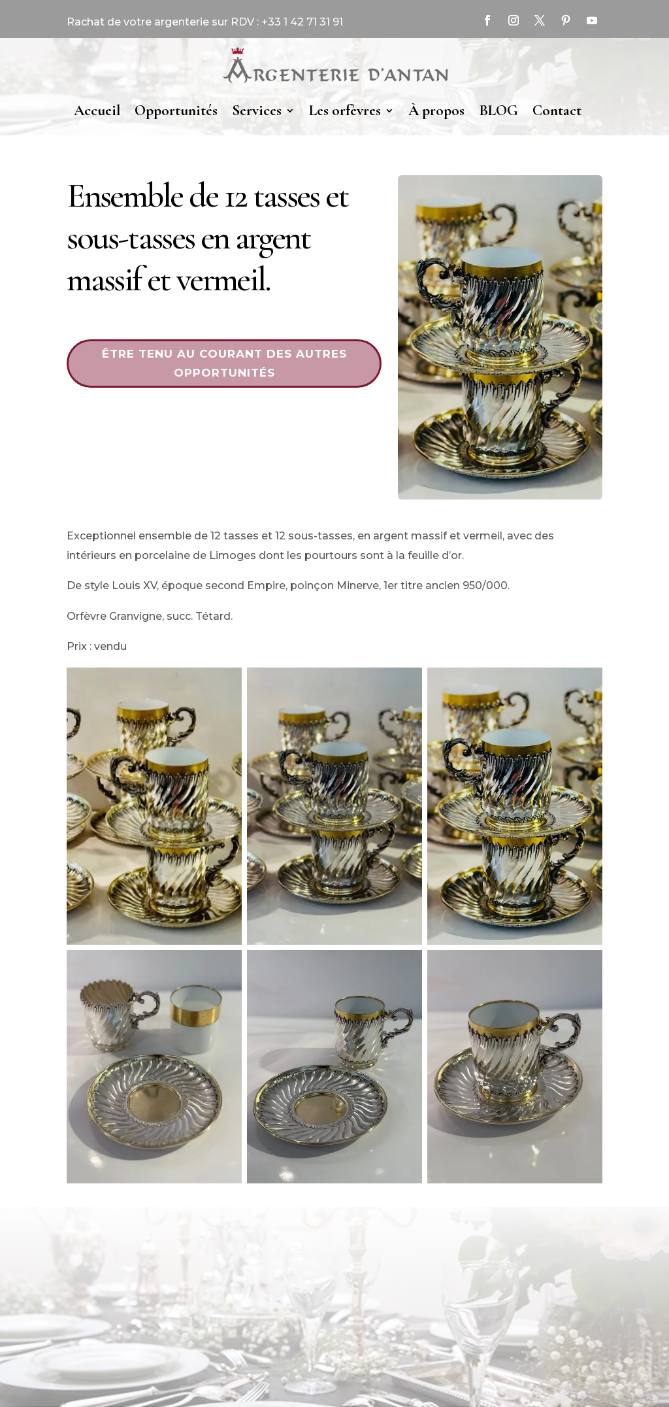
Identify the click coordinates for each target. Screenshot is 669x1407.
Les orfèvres (345, 110)
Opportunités (176, 110)
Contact (556, 110)
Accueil (97, 110)
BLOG (498, 110)
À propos (436, 110)
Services (257, 110)
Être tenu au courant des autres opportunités (224, 363)
